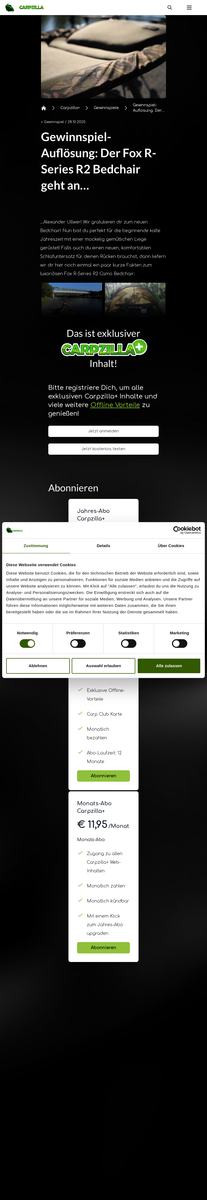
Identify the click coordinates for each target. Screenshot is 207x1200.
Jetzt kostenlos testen (103, 449)
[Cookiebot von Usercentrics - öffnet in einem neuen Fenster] (177, 530)
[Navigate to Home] (27, 7)
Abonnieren (103, 776)
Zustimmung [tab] (36, 545)
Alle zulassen (169, 665)
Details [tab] (103, 545)
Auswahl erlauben (103, 665)
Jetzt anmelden (103, 431)
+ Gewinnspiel (52, 122)
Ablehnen (38, 665)
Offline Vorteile (115, 405)
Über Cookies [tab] (171, 545)
